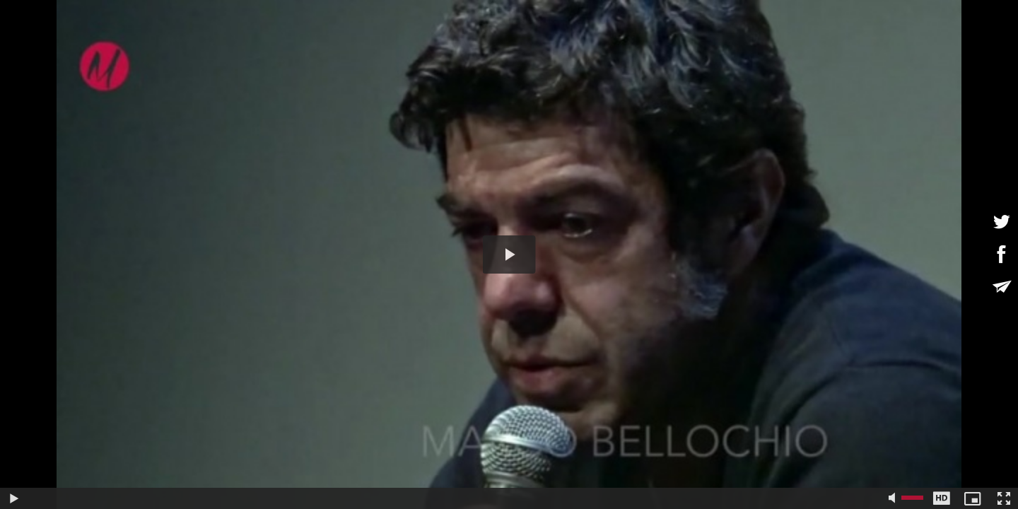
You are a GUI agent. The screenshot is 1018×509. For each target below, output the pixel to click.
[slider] (456, 498)
